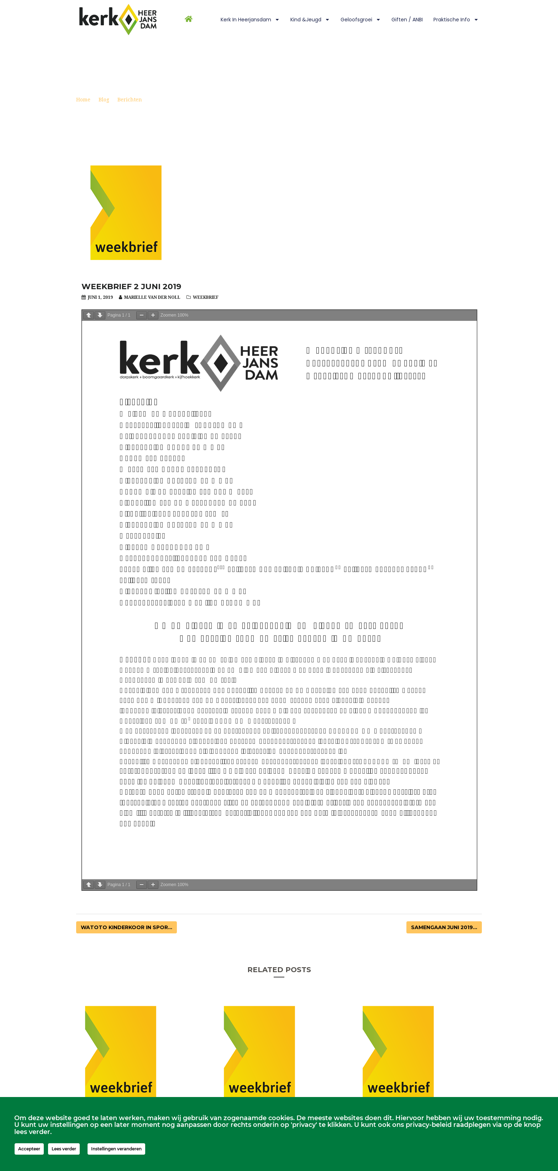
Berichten (129, 99)
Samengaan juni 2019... (444, 927)
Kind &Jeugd (310, 19)
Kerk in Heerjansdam (250, 19)
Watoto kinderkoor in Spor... (126, 927)
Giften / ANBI (407, 19)
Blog (104, 99)
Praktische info (456, 19)
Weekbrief (206, 297)
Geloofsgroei (361, 19)
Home (83, 99)
